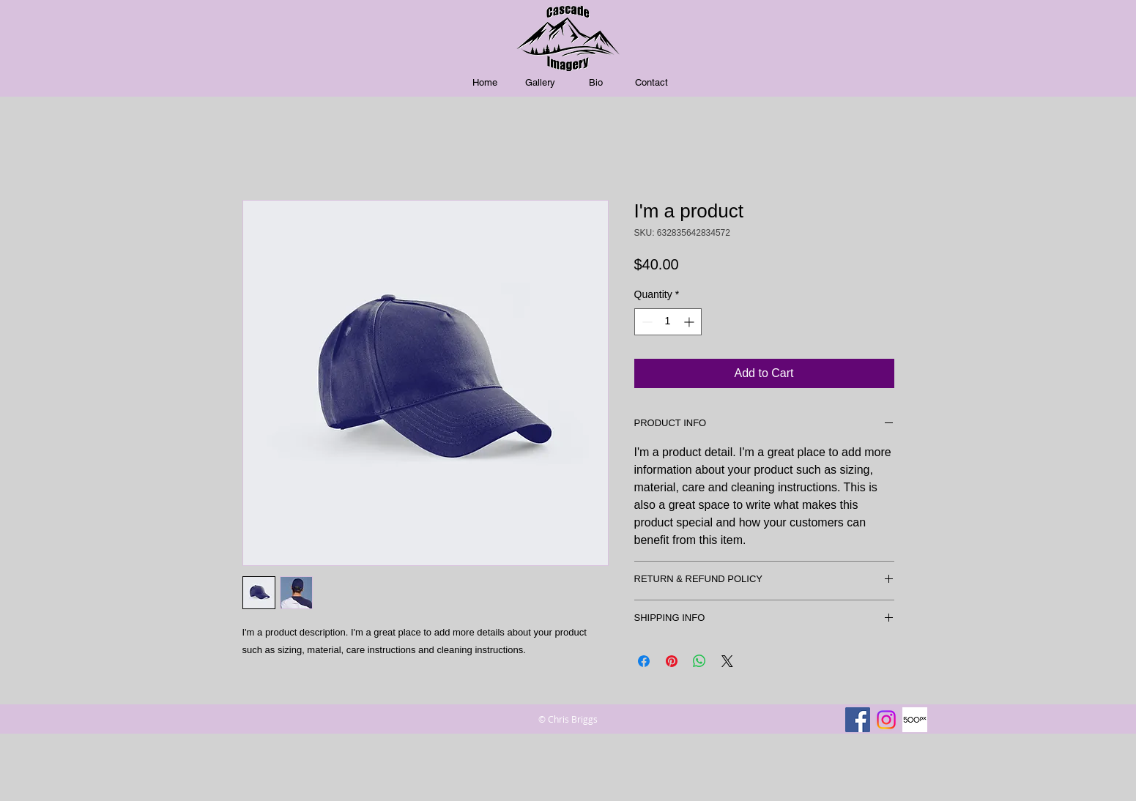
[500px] (914, 719)
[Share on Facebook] (644, 661)
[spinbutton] (668, 322)
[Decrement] (645, 322)
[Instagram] (886, 719)
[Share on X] (727, 661)
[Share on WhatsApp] (699, 661)
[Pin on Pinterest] (671, 661)
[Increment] (690, 322)
